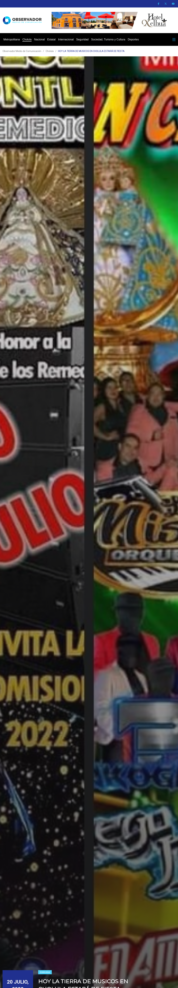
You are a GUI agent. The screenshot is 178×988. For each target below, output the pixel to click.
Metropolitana (11, 39)
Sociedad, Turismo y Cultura (108, 39)
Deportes (133, 39)
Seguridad (82, 39)
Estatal (51, 39)
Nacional (39, 39)
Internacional (66, 39)
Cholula (27, 39)
